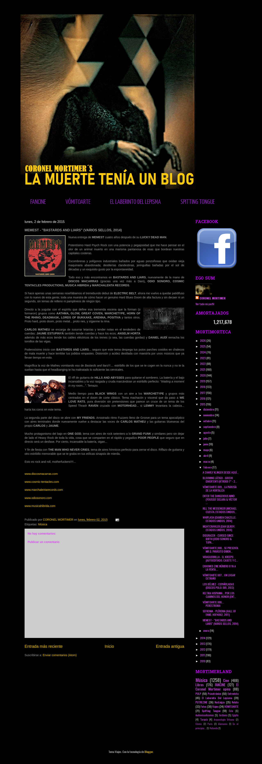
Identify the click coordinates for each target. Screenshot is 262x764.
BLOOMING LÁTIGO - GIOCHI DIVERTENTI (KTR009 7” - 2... (220, 479)
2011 (203, 655)
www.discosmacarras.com (41, 473)
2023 (203, 358)
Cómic (198, 724)
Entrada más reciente (44, 646)
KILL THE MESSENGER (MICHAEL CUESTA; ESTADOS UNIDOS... (220, 510)
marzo (207, 461)
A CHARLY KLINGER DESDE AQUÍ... (220, 472)
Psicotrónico (214, 693)
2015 (203, 404)
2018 (203, 387)
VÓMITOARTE (78, 202)
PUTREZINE (201, 702)
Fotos (204, 706)
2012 (203, 649)
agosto (207, 432)
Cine (226, 680)
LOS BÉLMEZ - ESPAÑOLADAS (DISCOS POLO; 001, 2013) (218, 586)
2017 (203, 392)
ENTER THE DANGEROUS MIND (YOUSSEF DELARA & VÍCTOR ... (220, 499)
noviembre (209, 415)
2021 (203, 369)
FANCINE (38, 202)
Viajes (215, 706)
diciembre (209, 409)
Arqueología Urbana (224, 719)
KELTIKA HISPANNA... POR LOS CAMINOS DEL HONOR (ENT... (219, 595)
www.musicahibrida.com (40, 506)
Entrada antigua (170, 646)
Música (42, 524)
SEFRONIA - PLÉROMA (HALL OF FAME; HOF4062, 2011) (219, 613)
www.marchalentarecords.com (44, 489)
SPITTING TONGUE (198, 202)
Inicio (109, 646)
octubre (207, 421)
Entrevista (233, 693)
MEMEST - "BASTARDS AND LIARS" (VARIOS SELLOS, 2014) (220, 622)
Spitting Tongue (211, 711)
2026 (203, 340)
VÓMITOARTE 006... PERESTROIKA (213, 604)
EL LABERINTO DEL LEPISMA (135, 202)
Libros (199, 684)
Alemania (222, 724)
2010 (203, 661)
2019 (203, 381)
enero (206, 630)
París (210, 724)
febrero (207, 467)
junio (206, 444)
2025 (203, 346)
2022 (203, 363)
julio (205, 438)
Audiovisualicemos (204, 715)
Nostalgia (220, 702)
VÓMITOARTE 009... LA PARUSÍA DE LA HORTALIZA (220, 488)
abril (206, 455)
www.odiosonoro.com (38, 498)
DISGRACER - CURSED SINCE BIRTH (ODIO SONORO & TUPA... (218, 538)
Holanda (214, 728)
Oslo (231, 711)
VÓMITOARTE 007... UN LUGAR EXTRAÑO (219, 577)
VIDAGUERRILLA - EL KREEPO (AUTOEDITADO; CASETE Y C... (220, 558)
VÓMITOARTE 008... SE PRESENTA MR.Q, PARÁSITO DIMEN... (220, 549)
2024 (203, 352)
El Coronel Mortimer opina (216, 687)
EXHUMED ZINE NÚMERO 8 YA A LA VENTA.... (219, 568)
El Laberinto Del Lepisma (217, 698)
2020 (203, 375)
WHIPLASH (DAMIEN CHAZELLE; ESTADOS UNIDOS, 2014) (219, 519)
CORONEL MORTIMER (213, 298)
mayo (206, 450)
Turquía (204, 719)
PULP (198, 693)
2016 (203, 398)
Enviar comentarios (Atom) (60, 655)
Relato (235, 702)
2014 (203, 638)
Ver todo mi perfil (204, 304)
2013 (203, 643)
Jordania (223, 715)
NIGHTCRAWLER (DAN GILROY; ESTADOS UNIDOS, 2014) (219, 528)
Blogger (149, 751)
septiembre (209, 426)
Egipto (235, 715)
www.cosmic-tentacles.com (42, 481)
